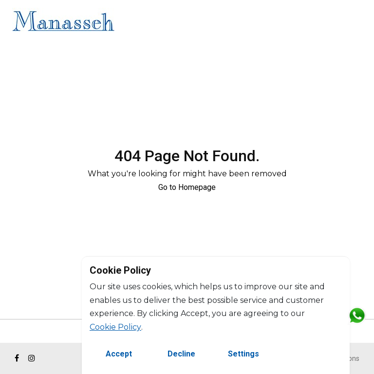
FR (358, 22)
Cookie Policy (115, 327)
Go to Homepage (187, 187)
